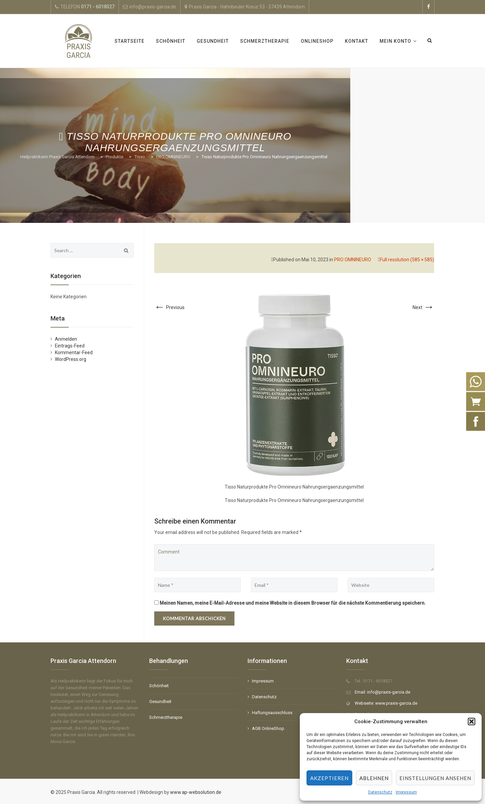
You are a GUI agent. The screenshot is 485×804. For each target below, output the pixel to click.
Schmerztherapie (264, 41)
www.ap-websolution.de (195, 792)
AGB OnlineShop (268, 728)
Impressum (406, 792)
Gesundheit (213, 41)
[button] (471, 721)
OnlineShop (317, 41)
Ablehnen (374, 778)
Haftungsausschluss (272, 712)
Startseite (129, 41)
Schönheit (170, 41)
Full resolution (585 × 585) (407, 259)
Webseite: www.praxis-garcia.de (386, 703)
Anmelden (66, 339)
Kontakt (356, 41)
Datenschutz (380, 792)
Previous (169, 307)
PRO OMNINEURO (352, 259)
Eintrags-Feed (70, 345)
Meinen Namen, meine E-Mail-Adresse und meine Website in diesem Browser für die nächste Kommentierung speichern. (293, 603)
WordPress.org (70, 359)
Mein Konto (395, 41)
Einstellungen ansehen (435, 778)
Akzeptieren (329, 778)
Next (423, 307)
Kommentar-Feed (74, 352)
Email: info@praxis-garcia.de (382, 692)
